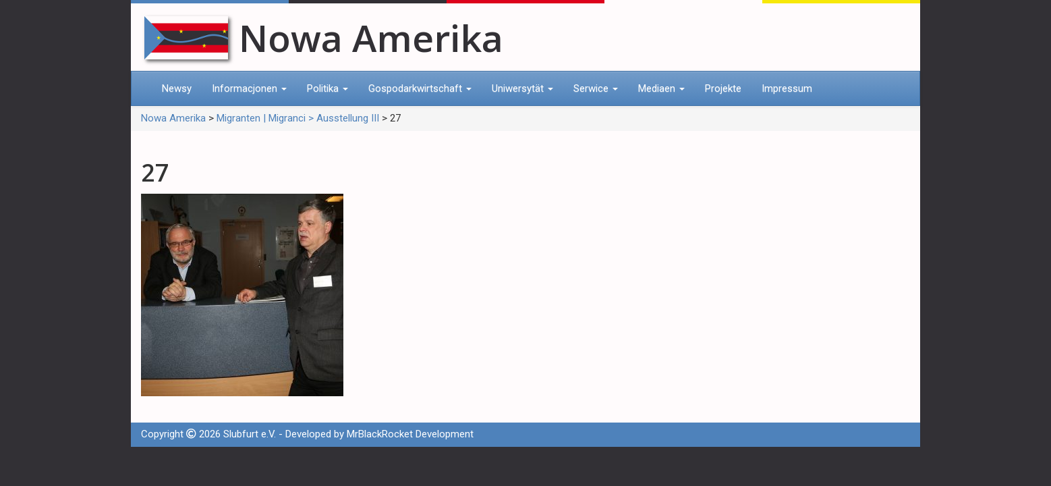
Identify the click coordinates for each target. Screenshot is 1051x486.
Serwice (595, 88)
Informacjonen (249, 88)
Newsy (177, 88)
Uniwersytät (522, 88)
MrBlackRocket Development (410, 434)
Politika (327, 88)
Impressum (787, 88)
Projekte (723, 88)
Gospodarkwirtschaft (420, 88)
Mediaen (661, 88)
